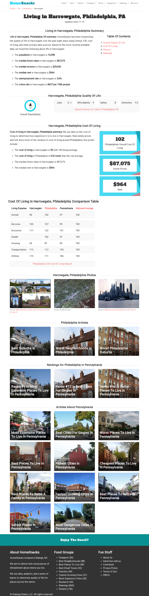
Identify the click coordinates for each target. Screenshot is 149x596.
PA (19, 9)
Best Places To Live (69, 564)
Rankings (107, 53)
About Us (134, 3)
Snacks (22, 3)
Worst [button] (101, 3)
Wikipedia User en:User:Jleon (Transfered (31, 310)
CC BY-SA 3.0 (131, 310)
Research (63, 582)
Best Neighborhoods (69, 561)
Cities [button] (64, 3)
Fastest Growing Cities (70, 575)
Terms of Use (110, 571)
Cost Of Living (110, 46)
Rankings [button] (123, 3)
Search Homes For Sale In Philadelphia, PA (97, 109)
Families (63, 571)
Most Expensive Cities (70, 578)
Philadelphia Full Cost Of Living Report (52, 263)
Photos (106, 49)
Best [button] (72, 3)
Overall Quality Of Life (114, 42)
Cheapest (63, 557)
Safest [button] (81, 3)
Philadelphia (27, 9)
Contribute (108, 564)
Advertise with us (112, 561)
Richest (63, 589)
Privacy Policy (110, 568)
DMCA (106, 575)
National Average (84, 208)
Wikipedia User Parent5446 (114, 310)
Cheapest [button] (91, 3)
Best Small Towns (68, 568)
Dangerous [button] (111, 3)
